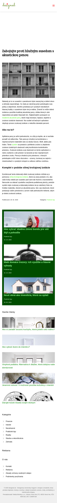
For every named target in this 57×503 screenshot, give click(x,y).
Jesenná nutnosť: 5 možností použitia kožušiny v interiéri (28, 385)
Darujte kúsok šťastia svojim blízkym (18, 403)
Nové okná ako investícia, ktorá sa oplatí (26, 295)
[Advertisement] (28, 28)
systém (14, 145)
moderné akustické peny (11, 118)
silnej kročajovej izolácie (19, 177)
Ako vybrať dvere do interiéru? (16, 347)
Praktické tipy (51, 200)
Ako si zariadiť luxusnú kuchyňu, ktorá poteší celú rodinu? (28, 329)
